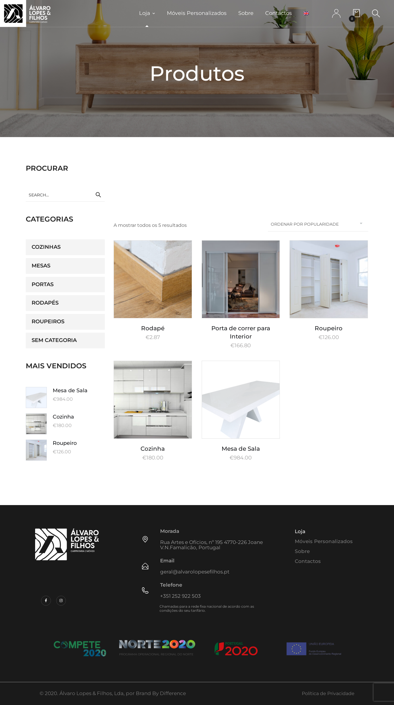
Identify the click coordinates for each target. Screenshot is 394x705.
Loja (144, 13)
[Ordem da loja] (318, 224)
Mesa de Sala (241, 448)
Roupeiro (328, 328)
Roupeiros (48, 321)
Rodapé (153, 328)
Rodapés (45, 303)
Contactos (278, 13)
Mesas (41, 265)
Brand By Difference (161, 693)
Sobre (245, 13)
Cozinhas (46, 247)
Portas (43, 284)
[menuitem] (306, 13)
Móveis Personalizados (197, 13)
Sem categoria (54, 340)
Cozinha (153, 448)
